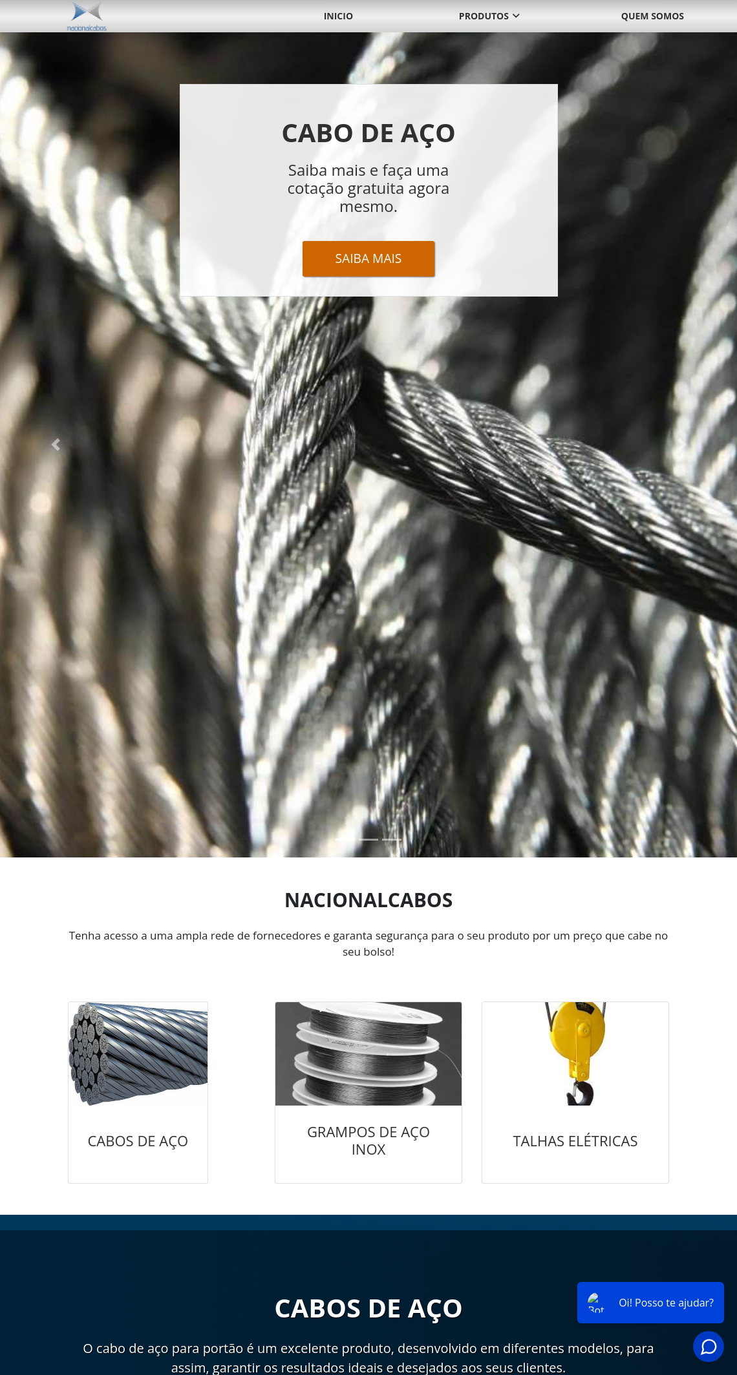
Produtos (484, 16)
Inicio (338, 16)
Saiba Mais (369, 258)
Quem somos (652, 16)
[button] (55, 444)
